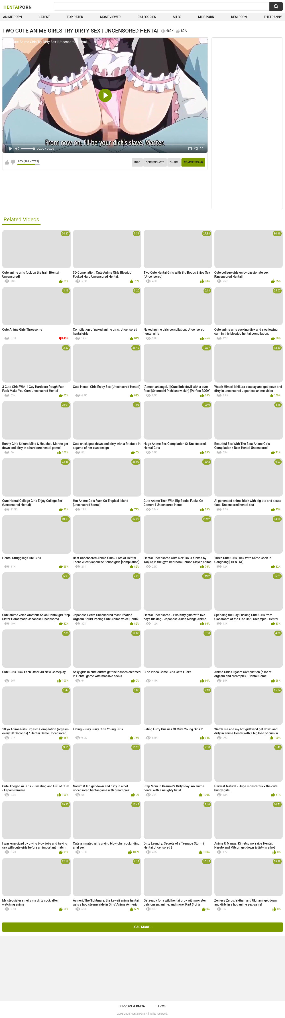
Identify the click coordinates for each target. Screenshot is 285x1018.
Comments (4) (193, 162)
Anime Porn (12, 17)
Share (174, 162)
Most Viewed (110, 17)
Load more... (143, 927)
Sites (177, 17)
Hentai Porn (138, 1013)
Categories (147, 17)
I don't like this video (12, 162)
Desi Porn (239, 17)
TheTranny (273, 17)
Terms (161, 1006)
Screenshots (155, 162)
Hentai (17, 7)
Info (137, 162)
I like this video (7, 162)
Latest (44, 17)
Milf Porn (206, 17)
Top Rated (75, 17)
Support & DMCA (132, 1006)
